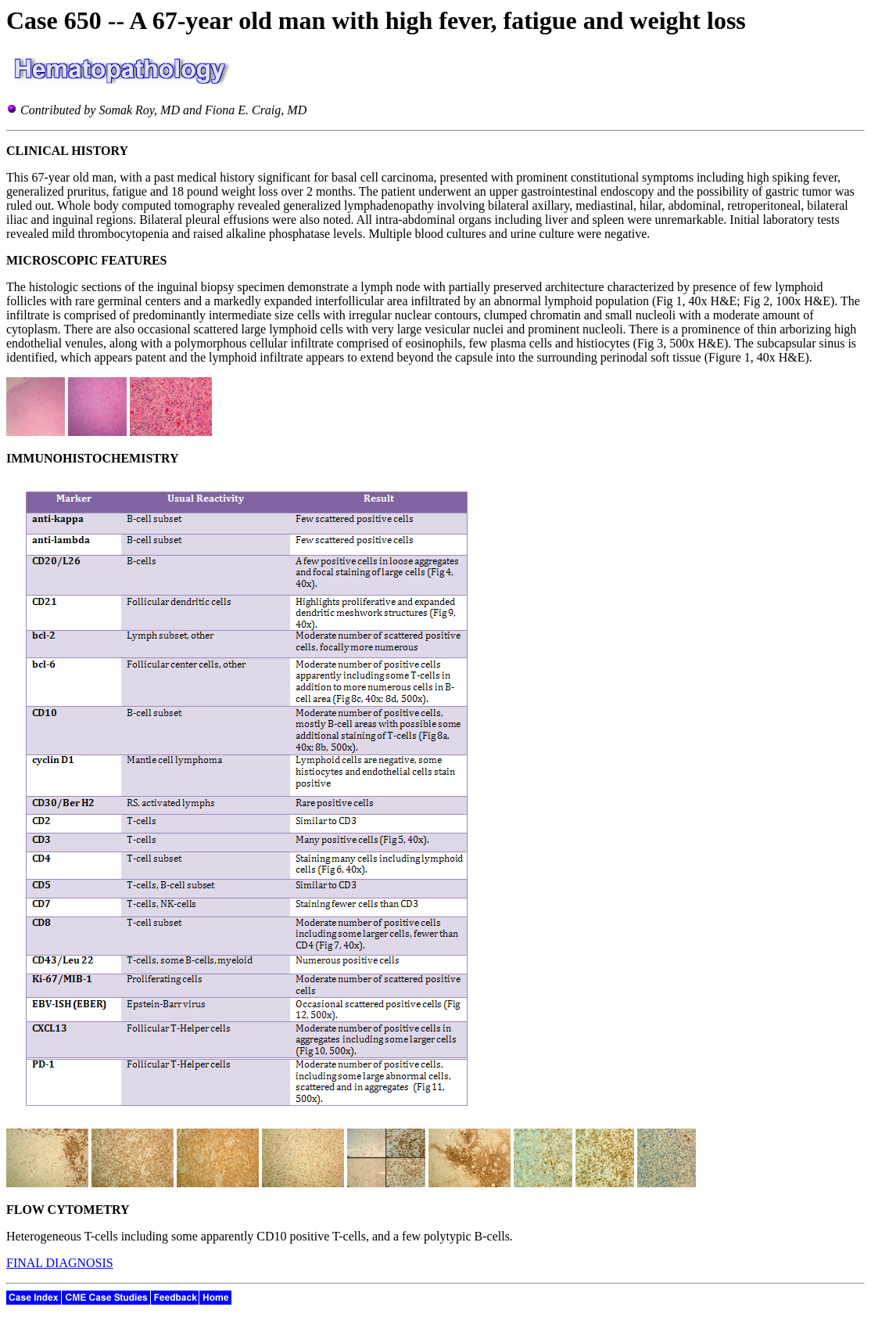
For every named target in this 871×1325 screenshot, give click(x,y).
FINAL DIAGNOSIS (59, 1262)
